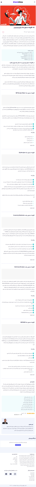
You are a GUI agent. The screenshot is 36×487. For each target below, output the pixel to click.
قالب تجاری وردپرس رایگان (28, 399)
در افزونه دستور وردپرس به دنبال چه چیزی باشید (24, 52)
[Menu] (34, 2)
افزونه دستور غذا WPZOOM (28, 59)
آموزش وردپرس (6, 42)
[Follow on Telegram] (6, 474)
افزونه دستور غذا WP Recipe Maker (27, 54)
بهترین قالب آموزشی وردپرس (27, 402)
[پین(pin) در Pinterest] (17, 414)
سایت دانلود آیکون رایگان (28, 397)
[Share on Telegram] (14, 414)
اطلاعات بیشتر (29, 466)
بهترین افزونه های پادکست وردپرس (26, 407)
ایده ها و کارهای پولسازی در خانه (27, 406)
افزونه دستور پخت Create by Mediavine (26, 56)
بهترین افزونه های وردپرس (29, 43)
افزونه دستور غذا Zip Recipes (28, 55)
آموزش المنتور (32, 474)
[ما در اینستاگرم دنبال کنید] (15, 474)
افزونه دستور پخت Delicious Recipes (27, 58)
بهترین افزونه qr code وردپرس (27, 404)
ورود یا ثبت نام (18, 444)
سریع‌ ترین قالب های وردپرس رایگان (26, 409)
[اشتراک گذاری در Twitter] (18, 414)
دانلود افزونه (32, 145)
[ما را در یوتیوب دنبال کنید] (10, 474)
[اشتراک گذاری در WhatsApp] (21, 414)
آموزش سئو (32, 475)
